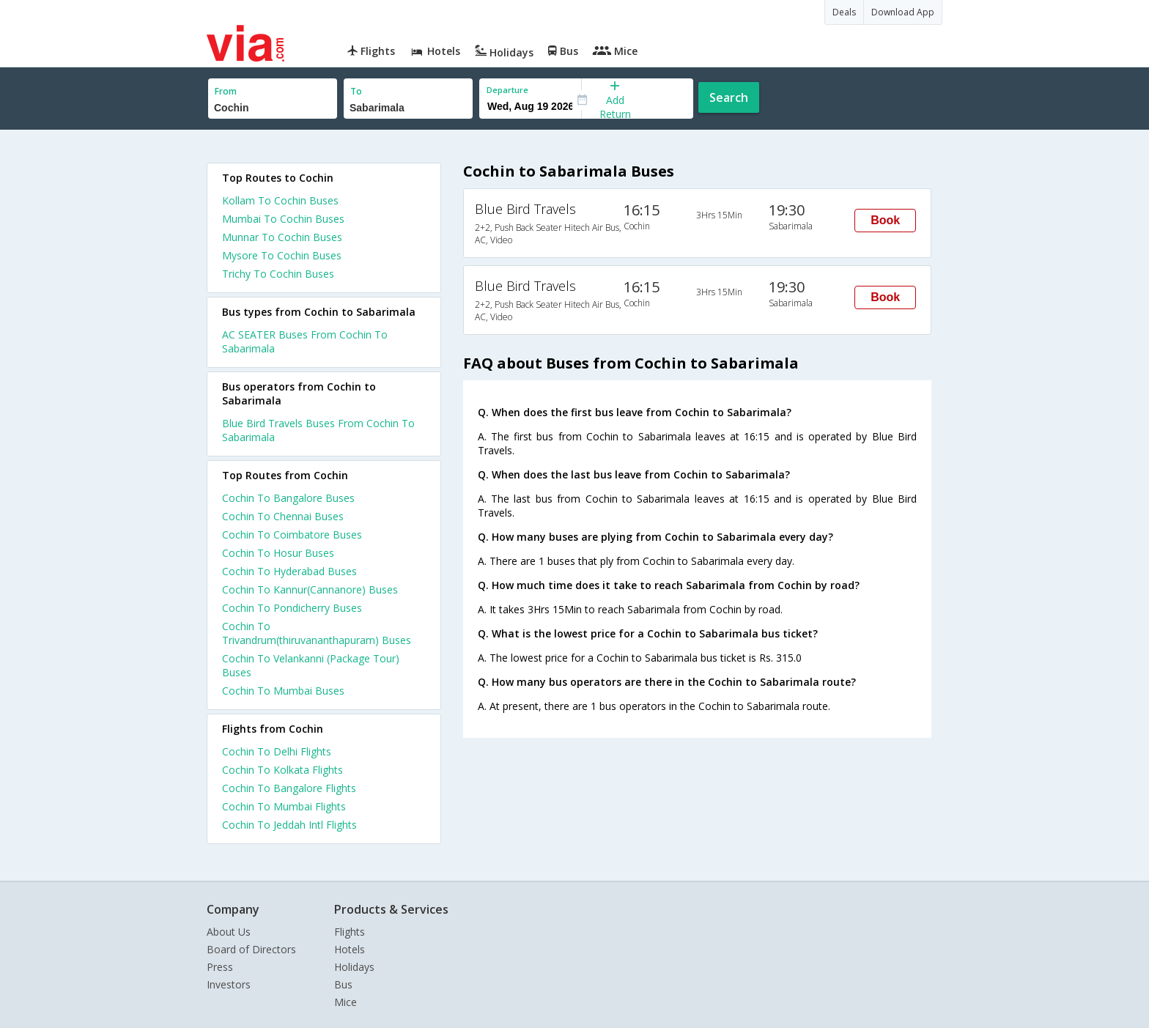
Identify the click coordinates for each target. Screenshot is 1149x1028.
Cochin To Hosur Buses (278, 553)
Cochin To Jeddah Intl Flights (289, 825)
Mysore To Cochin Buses (281, 255)
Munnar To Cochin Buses (282, 237)
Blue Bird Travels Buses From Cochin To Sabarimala (318, 430)
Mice (345, 1002)
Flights (349, 932)
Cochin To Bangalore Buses (288, 498)
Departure (507, 89)
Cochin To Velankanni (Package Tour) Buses (310, 665)
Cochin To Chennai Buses (283, 516)
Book (885, 220)
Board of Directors (251, 949)
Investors (229, 984)
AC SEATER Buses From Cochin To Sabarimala (305, 341)
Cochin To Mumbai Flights (284, 806)
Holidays (354, 967)
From (226, 91)
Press (220, 967)
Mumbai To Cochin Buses (283, 219)
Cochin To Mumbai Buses (283, 691)
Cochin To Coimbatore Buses (292, 534)
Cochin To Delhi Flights (276, 751)
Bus (343, 984)
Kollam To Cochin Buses (280, 200)
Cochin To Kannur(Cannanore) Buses (310, 589)
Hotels (349, 949)
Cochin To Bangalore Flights (289, 788)
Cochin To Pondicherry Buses (292, 608)
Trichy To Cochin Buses (278, 274)
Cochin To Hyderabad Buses (289, 571)
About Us (229, 932)
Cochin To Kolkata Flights (282, 770)
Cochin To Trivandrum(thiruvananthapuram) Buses (316, 633)
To (356, 91)
